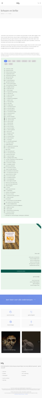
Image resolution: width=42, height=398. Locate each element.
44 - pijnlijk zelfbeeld (8, 144)
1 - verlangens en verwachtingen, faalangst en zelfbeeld (16, 215)
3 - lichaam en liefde (9, 212)
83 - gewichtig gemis (9, 80)
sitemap (4, 380)
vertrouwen (24, 61)
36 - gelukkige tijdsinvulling (10, 157)
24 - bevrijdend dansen (10, 177)
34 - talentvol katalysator (9, 161)
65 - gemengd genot (9, 110)
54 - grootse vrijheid (9, 128)
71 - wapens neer (8, 100)
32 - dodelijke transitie (9, 164)
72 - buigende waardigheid (10, 98)
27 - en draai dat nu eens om (11, 172)
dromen (4, 371)
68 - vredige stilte (8, 105)
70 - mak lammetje (9, 101)
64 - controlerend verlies (10, 111)
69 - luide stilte (8, 103)
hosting (26, 394)
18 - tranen (7, 187)
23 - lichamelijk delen (9, 179)
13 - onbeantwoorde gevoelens (11, 195)
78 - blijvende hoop (9, 88)
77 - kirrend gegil (8, 90)
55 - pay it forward (9, 126)
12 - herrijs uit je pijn (8, 197)
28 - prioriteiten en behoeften (11, 171)
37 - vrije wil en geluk (9, 156)
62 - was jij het (8, 115)
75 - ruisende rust (8, 93)
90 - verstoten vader (8, 68)
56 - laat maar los (8, 124)
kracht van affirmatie (34, 262)
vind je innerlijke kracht (34, 258)
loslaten (18, 61)
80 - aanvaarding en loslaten (10, 85)
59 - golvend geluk (9, 119)
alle (5, 61)
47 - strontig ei (8, 139)
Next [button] (39, 342)
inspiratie (24, 371)
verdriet (10, 64)
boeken (4, 373)
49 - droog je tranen (9, 136)
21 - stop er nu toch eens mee (10, 182)
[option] (31, 342)
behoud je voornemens (34, 257)
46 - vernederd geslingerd (10, 141)
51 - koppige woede (9, 133)
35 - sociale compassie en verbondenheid (13, 159)
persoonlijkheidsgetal (34, 282)
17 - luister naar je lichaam (9, 189)
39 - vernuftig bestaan (9, 152)
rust (29, 61)
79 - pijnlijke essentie (9, 87)
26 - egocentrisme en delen (10, 174)
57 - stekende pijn (8, 123)
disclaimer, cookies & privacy (19, 394)
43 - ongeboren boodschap (11, 146)
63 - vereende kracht (9, 113)
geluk (6, 64)
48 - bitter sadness (9, 138)
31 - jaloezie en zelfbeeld (9, 166)
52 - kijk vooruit (8, 131)
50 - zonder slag (8, 134)
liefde (9, 61)
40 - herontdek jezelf (9, 151)
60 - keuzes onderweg (10, 118)
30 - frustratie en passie (10, 167)
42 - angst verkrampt (9, 147)
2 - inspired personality (9, 213)
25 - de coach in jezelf (9, 175)
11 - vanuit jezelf (7, 199)
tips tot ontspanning (34, 260)
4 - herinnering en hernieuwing (11, 210)
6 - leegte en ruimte (9, 207)
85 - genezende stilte (8, 77)
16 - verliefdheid (8, 190)
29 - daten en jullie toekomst (10, 169)
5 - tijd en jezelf (8, 208)
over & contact (6, 378)
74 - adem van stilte (9, 95)
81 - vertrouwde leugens (10, 83)
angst (14, 61)
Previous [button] (3, 342)
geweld (33, 61)
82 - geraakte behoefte (9, 82)
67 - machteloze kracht (10, 106)
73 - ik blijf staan (8, 96)
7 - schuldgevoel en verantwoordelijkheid (13, 205)
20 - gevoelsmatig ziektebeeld (10, 184)
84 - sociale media (8, 78)
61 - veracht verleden (9, 116)
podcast (24, 375)
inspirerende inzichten (34, 265)
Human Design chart (34, 285)
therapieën (5, 375)
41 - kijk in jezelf (7, 149)
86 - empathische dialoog (10, 75)
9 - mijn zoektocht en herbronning (11, 202)
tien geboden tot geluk (34, 263)
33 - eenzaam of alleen (10, 162)
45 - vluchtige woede (8, 143)
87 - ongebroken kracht (9, 73)
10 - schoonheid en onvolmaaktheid (12, 200)
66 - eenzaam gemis (9, 108)
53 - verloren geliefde (9, 129)
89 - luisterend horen (8, 70)
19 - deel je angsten (8, 185)
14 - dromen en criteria (9, 194)
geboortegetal (36, 283)
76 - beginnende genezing (10, 92)
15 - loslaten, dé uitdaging (9, 192)
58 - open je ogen (8, 121)
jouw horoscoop (35, 280)
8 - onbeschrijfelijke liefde (10, 203)
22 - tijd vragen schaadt (10, 180)
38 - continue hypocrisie (9, 154)
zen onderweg (25, 373)
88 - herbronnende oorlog (10, 72)
